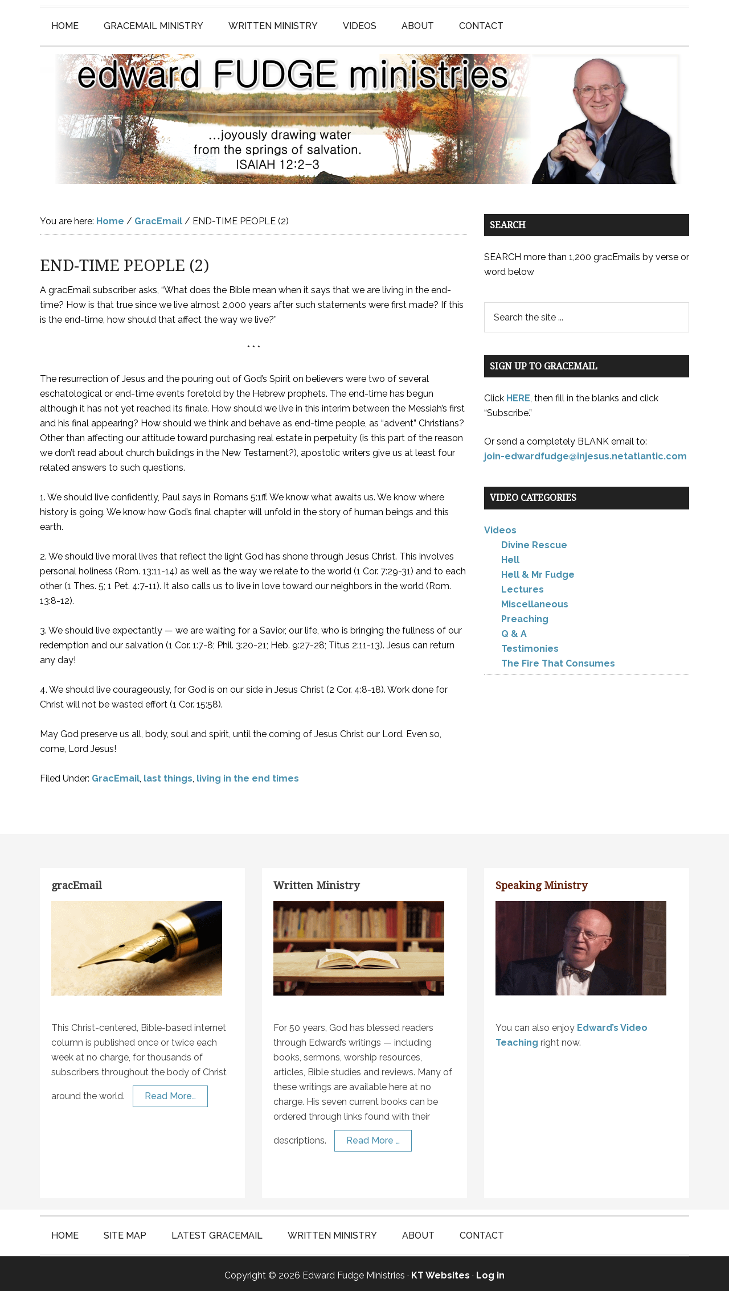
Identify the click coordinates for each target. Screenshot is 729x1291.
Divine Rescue (534, 541)
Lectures (522, 586)
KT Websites (440, 1272)
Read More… (170, 1092)
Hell (510, 556)
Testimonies (530, 645)
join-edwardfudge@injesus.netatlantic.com (585, 452)
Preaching (524, 615)
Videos (500, 526)
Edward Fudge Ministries (364, 117)
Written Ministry (316, 882)
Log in (490, 1272)
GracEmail (116, 775)
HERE (518, 394)
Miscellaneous (534, 600)
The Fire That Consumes (558, 660)
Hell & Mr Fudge (538, 571)
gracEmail (76, 882)
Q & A (514, 630)
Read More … (373, 1137)
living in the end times (247, 775)
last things (168, 775)
